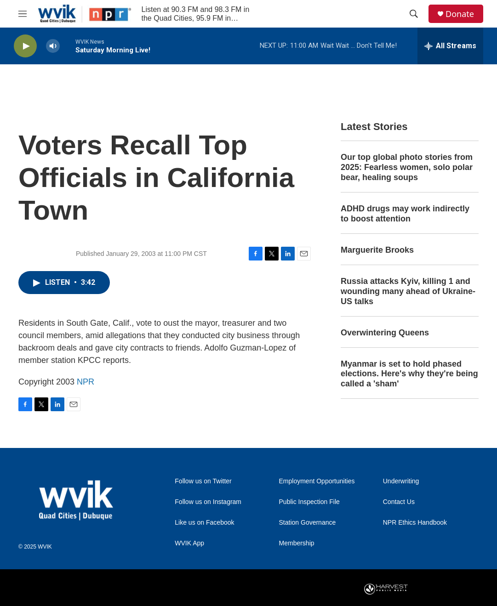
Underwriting (401, 481)
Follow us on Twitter (203, 481)
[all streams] (450, 46)
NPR (85, 381)
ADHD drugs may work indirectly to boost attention (405, 213)
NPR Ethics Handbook (415, 522)
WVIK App (189, 543)
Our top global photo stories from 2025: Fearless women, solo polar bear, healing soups (407, 167)
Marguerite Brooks (377, 250)
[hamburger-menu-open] (22, 14)
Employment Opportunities (317, 481)
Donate (460, 14)
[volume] (53, 46)
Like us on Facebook (204, 522)
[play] (25, 46)
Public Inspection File (309, 501)
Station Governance (307, 522)
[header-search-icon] (414, 14)
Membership (296, 543)
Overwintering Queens (385, 332)
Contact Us (399, 501)
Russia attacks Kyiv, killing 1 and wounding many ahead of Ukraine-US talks (408, 291)
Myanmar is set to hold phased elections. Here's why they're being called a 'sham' (409, 374)
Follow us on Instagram (208, 501)
